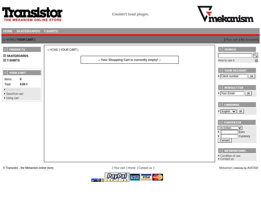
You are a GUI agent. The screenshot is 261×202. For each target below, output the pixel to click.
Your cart (232, 39)
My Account (249, 39)
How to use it (226, 60)
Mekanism (225, 167)
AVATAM (252, 167)
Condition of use (230, 155)
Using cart (12, 98)
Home (132, 167)
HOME (10, 39)
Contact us (227, 158)
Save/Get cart (14, 93)
